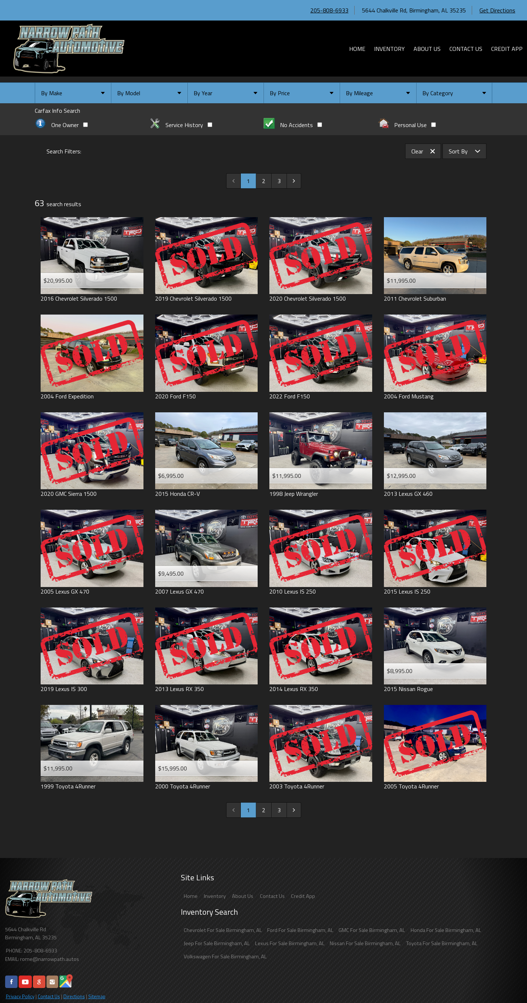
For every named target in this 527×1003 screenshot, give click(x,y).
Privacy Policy (20, 996)
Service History (181, 124)
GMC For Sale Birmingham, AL (372, 930)
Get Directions (497, 10)
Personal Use (407, 124)
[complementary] (505, 981)
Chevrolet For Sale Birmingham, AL (223, 930)
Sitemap (96, 996)
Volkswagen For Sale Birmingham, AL (225, 956)
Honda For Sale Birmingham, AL (446, 930)
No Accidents (293, 124)
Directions (74, 996)
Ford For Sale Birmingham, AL (300, 930)
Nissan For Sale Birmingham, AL (365, 943)
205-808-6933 (329, 10)
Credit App (303, 896)
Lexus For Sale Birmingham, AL (290, 943)
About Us (242, 896)
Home (191, 896)
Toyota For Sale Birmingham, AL (442, 943)
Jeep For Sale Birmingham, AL (217, 943)
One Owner (61, 124)
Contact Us (49, 996)
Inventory (215, 896)
